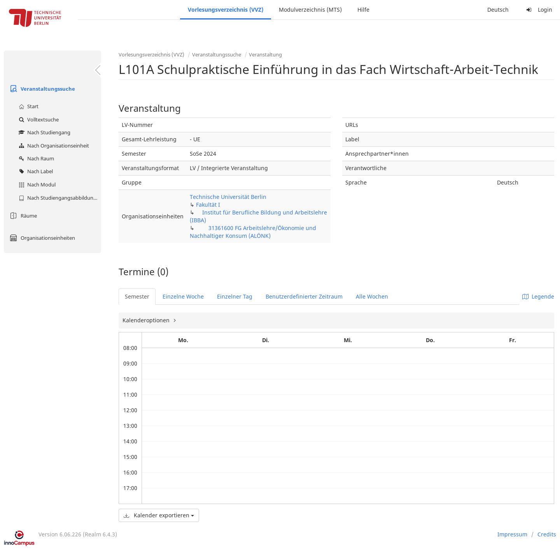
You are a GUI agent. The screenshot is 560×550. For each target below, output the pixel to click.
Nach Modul (36, 184)
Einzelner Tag (234, 296)
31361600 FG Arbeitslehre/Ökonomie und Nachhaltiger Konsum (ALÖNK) (253, 231)
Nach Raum (35, 158)
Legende (538, 296)
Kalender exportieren (159, 515)
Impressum (512, 534)
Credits (546, 534)
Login (538, 9)
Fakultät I (208, 204)
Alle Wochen (372, 296)
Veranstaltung (265, 54)
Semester (137, 296)
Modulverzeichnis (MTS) (310, 9)
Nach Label (35, 171)
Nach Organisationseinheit (53, 145)
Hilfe (363, 9)
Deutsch (498, 9)
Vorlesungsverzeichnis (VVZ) (225, 9)
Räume (22, 215)
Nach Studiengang (43, 132)
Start (27, 106)
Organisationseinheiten (41, 237)
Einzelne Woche (183, 296)
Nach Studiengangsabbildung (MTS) (59, 197)
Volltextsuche (38, 119)
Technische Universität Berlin (228, 196)
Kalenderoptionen (146, 320)
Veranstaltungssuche (41, 88)
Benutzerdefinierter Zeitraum (304, 296)
